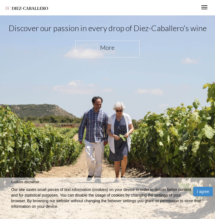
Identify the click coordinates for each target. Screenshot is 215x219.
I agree (203, 191)
